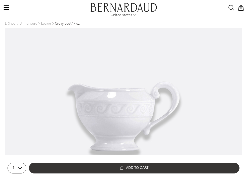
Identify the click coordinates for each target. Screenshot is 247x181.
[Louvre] (44, 23)
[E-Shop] (10, 23)
